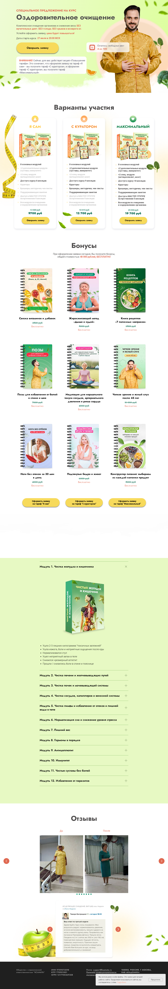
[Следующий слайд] (161, 861)
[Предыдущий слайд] (6, 861)
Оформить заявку (37, 48)
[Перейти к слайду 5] (86, 894)
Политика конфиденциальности (101, 972)
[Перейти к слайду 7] (91, 894)
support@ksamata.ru (102, 970)
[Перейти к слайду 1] (77, 894)
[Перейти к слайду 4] (84, 894)
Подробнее (121, 982)
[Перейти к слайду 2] (79, 894)
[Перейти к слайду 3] (81, 894)
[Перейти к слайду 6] (88, 894)
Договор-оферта (93, 975)
